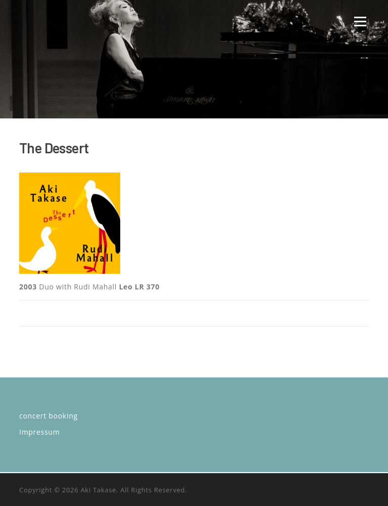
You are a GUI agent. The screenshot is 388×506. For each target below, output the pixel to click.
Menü (360, 21)
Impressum (39, 432)
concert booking (48, 415)
